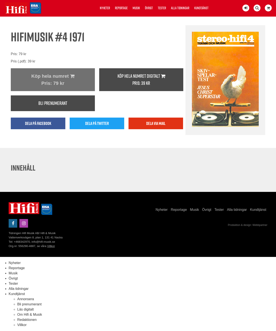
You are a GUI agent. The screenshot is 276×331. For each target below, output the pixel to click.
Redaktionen (27, 320)
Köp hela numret (53, 80)
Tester (162, 8)
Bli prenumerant (52, 103)
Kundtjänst (201, 8)
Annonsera (25, 299)
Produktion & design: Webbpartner (247, 225)
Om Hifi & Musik (29, 314)
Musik (136, 8)
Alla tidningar (180, 8)
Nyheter (105, 8)
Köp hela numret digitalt (141, 80)
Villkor (51, 246)
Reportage (121, 8)
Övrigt (149, 8)
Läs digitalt (25, 309)
